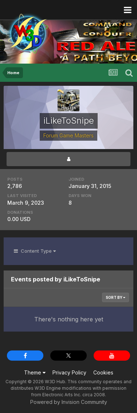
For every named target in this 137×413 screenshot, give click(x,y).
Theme (35, 372)
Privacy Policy (69, 372)
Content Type (35, 251)
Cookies (103, 372)
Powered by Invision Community (68, 402)
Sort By (115, 297)
